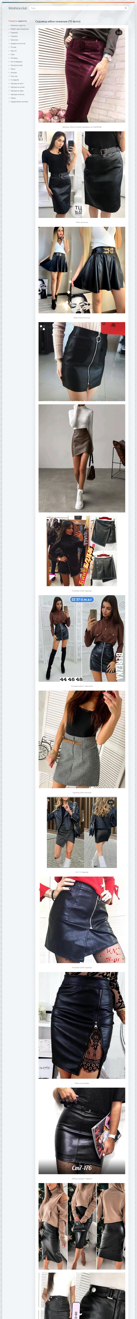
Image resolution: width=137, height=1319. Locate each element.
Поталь (13, 47)
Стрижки (14, 36)
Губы (13, 54)
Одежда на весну (17, 94)
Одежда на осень (18, 87)
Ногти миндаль (16, 62)
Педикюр (14, 33)
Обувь (13, 98)
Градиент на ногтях (18, 44)
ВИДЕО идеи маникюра (20, 29)
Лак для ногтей (16, 65)
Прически (14, 40)
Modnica (18, 8)
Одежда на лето (17, 84)
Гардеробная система (19, 102)
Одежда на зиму (17, 91)
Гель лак (14, 76)
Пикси (13, 69)
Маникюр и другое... (19, 25)
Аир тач (14, 51)
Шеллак (14, 73)
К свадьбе (15, 80)
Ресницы (14, 58)
